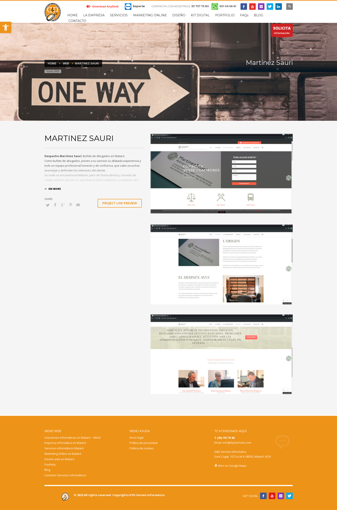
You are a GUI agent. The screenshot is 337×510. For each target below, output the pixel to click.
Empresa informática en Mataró (65, 443)
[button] (5, 27)
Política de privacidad (143, 443)
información (282, 31)
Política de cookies (141, 448)
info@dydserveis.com (237, 443)
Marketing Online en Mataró (62, 454)
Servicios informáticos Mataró (64, 448)
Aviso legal (136, 438)
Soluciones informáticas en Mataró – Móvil (72, 438)
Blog (47, 470)
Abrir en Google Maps (230, 466)
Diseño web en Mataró (59, 459)
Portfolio (50, 464)
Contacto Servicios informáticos (65, 475)
